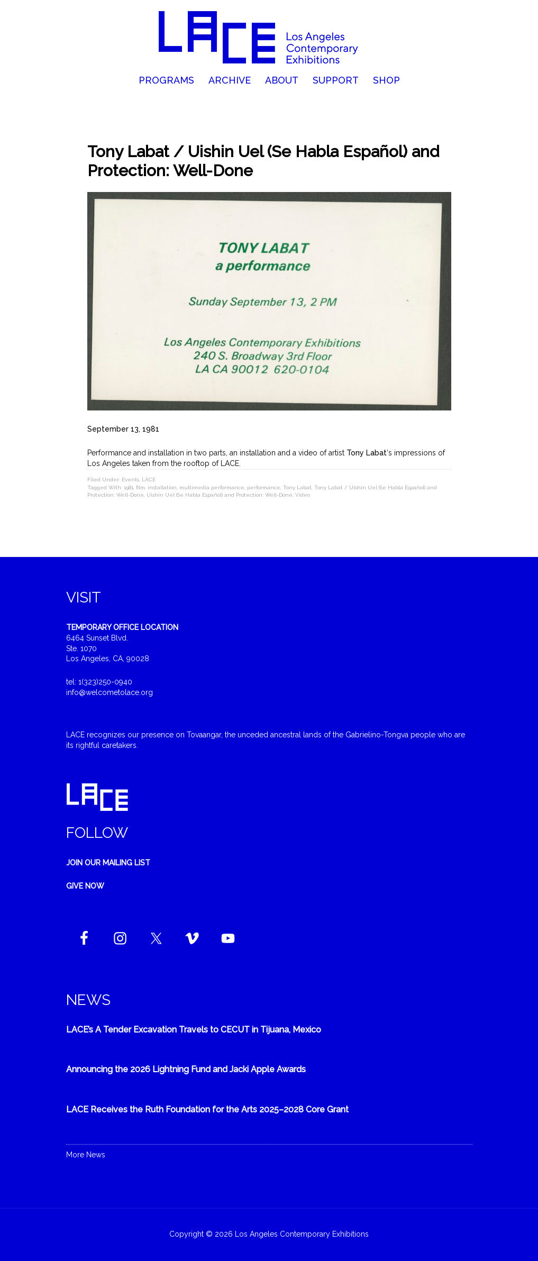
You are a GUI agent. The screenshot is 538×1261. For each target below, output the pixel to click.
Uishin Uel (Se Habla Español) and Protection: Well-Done (220, 495)
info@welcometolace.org (109, 692)
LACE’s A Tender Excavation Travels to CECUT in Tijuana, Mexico (193, 1030)
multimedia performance (211, 487)
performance (263, 487)
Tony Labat (297, 487)
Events (130, 479)
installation (162, 487)
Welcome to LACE (269, 37)
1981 (128, 487)
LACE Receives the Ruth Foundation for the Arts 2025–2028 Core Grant (207, 1109)
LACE (149, 479)
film (140, 487)
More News (85, 1154)
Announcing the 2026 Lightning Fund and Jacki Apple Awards (186, 1069)
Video (302, 495)
